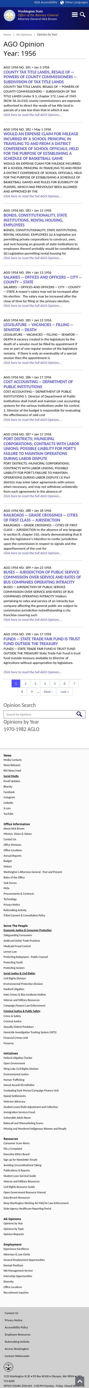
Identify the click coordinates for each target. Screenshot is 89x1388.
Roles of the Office (14, 877)
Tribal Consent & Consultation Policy (24, 915)
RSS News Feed (12, 770)
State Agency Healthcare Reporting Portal (27, 1208)
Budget (8, 861)
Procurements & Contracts (19, 893)
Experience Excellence (16, 1249)
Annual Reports (12, 855)
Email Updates (12, 781)
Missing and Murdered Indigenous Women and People (35, 1128)
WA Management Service (18, 1270)
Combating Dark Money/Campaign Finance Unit (31, 1090)
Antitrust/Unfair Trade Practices (22, 940)
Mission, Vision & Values (18, 833)
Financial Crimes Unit (16, 1037)
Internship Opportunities (18, 1276)
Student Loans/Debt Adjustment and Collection (31, 1107)
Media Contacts (13, 760)
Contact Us (10, 839)
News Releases (12, 765)
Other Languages (74, 2)
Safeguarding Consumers (18, 935)
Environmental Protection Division (23, 984)
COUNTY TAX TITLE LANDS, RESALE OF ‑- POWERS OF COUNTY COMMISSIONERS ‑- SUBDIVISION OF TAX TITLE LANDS (40, 76)
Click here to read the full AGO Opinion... (33, 115)
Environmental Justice (16, 1074)
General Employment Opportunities (24, 1260)
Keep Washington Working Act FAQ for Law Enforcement (36, 1203)
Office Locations (13, 850)
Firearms (9, 1043)
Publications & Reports (17, 1170)
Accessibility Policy (16, 1327)
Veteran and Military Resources (22, 1000)
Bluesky (8, 786)
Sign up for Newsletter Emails (20, 1159)
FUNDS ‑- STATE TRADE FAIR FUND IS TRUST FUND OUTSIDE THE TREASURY (42, 641)
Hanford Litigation (14, 989)
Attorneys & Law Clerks (17, 1254)
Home (7, 34)
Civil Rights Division (15, 978)
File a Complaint (13, 1148)
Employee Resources (17, 1334)
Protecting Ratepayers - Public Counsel (26, 957)
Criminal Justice (13, 1021)
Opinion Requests (14, 1234)
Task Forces (10, 883)
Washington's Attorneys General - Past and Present (33, 872)
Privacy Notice (12, 904)
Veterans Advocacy (14, 1101)
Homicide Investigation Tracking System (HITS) (30, 1032)
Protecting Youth (13, 962)
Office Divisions (12, 844)
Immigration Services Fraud (19, 1112)
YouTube (8, 813)
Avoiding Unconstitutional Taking (22, 1165)
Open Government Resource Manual (25, 1192)
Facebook (9, 792)
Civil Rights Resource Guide (19, 1187)
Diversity (9, 1281)
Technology (10, 899)
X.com (7, 808)
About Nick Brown (14, 828)
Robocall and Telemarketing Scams (23, 1123)
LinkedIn (8, 802)
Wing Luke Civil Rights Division (21, 1068)
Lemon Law (10, 951)
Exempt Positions (13, 1265)
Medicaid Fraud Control (17, 946)
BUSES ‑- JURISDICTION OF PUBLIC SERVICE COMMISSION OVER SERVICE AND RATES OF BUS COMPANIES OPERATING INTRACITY (42, 576)
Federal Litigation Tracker (18, 1057)
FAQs (6, 888)
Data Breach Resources (17, 1197)
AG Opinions (24, 34)
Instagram (9, 797)
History (8, 866)
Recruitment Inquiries (16, 1292)
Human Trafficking (14, 1079)
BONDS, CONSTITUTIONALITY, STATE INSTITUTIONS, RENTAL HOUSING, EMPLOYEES (35, 220)
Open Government (14, 1063)
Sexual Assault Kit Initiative (19, 1085)
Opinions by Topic (14, 1229)
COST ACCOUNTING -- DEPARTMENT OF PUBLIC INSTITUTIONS (38, 384)
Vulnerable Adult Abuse (17, 1117)
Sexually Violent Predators (19, 1026)
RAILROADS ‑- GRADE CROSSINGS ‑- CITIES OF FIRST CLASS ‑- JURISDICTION (41, 517)
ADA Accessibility (45, 2)
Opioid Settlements (15, 1096)
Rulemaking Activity (15, 910)
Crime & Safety (12, 1016)
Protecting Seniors (14, 968)
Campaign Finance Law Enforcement (24, 1005)
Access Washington (17, 1349)
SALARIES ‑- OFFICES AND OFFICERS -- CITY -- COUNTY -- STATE (43, 280)
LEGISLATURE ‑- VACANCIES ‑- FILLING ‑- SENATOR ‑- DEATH (38, 327)
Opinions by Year (13, 1223)
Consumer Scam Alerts (17, 1143)
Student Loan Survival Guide (20, 1176)
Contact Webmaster (17, 1356)
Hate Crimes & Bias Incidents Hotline (25, 994)
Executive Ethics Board (16, 1154)
